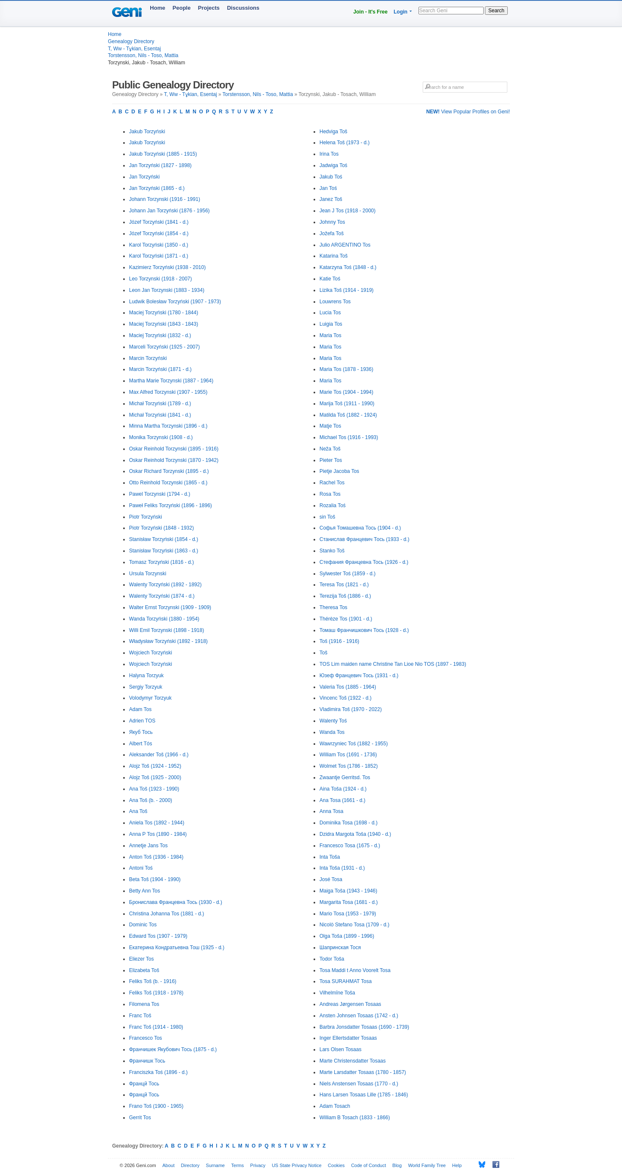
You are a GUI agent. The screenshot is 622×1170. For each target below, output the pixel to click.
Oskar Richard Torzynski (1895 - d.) (169, 471)
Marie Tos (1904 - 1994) (346, 392)
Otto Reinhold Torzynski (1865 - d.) (168, 483)
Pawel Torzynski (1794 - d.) (159, 494)
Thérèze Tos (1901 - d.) (345, 619)
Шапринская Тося (340, 947)
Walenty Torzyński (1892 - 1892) (165, 585)
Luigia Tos (330, 324)
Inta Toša (329, 857)
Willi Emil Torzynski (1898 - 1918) (166, 630)
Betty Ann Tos (144, 891)
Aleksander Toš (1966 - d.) (159, 755)
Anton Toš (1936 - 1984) (156, 857)
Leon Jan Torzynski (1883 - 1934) (166, 290)
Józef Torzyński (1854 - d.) (159, 233)
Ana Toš (138, 811)
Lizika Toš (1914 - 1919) (346, 290)
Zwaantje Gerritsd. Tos (344, 777)
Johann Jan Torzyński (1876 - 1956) (169, 211)
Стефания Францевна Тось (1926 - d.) (363, 562)
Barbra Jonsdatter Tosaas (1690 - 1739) (364, 1027)
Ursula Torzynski (147, 574)
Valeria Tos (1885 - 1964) (347, 687)
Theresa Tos (333, 607)
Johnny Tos (332, 222)
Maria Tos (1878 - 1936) (346, 369)
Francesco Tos (145, 1038)
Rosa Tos (330, 494)
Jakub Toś (330, 177)
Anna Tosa (331, 811)
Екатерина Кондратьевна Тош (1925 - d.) (176, 947)
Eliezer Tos (141, 959)
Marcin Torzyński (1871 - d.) (160, 369)
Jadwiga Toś (333, 165)
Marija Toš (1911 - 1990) (346, 403)
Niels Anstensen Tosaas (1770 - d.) (358, 1084)
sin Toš (327, 517)
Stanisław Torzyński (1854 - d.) (163, 539)
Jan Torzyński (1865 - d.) (156, 188)
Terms (237, 1165)
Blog (397, 1165)
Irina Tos (329, 154)
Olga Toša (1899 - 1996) (346, 936)
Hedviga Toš (333, 132)
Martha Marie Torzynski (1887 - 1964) (171, 381)
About (168, 1165)
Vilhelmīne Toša (337, 993)
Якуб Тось (141, 732)
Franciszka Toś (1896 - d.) (158, 1072)
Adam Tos (140, 709)
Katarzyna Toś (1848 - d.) (348, 267)
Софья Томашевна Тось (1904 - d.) (360, 528)
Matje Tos (330, 426)
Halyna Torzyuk (146, 675)
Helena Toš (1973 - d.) (344, 143)
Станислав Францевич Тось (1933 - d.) (364, 539)
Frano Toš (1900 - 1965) (156, 1106)
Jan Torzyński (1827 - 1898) (160, 165)
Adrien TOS (142, 721)
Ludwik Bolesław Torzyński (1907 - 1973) (175, 302)
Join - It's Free (370, 12)
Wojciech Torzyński (150, 653)
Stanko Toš (331, 551)
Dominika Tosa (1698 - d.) (348, 823)
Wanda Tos (331, 732)
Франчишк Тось (147, 1061)
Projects (209, 8)
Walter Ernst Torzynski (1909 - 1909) (170, 607)
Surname (215, 1165)
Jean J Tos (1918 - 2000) (347, 211)
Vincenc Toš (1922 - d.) (345, 698)
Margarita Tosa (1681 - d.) (348, 902)
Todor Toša (331, 959)
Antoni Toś (141, 868)
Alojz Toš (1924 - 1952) (155, 766)
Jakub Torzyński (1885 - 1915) (163, 154)
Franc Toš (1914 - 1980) (156, 1027)
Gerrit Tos (140, 1118)
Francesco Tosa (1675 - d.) (349, 846)
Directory (190, 1165)
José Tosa (330, 879)
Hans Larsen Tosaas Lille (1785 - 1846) (363, 1095)
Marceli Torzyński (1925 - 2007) (164, 347)
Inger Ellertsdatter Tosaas (348, 1038)
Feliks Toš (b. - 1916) (152, 981)
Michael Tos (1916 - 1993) (348, 437)
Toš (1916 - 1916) (339, 641)
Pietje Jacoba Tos (339, 471)
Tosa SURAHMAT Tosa (345, 981)
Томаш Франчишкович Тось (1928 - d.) (364, 630)
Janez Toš (330, 199)
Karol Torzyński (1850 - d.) (158, 245)
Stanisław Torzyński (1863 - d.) (163, 551)
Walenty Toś (333, 721)
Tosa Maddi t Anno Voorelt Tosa (355, 970)
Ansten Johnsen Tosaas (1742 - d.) (358, 1016)
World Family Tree (427, 1165)
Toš (323, 653)
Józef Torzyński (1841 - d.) (159, 222)
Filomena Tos (144, 1004)
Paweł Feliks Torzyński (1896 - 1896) (170, 505)
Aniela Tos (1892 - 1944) (156, 823)
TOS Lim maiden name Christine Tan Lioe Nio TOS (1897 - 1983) (392, 664)
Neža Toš (330, 449)
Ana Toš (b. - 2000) (150, 800)
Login (400, 12)
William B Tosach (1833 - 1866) (354, 1118)
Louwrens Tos (335, 302)
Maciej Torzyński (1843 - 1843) (163, 324)
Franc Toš (140, 1016)
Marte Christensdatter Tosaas (352, 1061)
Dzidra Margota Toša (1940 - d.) (355, 834)
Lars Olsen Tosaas (340, 1049)
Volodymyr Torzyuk (150, 698)
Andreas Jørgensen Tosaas (350, 1004)
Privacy (257, 1165)
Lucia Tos (330, 313)
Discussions (243, 8)
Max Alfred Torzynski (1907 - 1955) (168, 392)
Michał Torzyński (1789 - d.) (160, 403)
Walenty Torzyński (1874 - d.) (162, 596)
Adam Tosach (334, 1106)
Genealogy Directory (131, 41)
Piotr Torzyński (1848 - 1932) (161, 528)
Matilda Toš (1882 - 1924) (348, 415)
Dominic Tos (143, 925)
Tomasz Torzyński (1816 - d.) (161, 562)
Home (157, 8)
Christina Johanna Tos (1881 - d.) (166, 914)
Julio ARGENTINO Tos (344, 245)
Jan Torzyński (144, 177)
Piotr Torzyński (145, 517)
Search (496, 11)
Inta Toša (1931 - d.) (342, 868)
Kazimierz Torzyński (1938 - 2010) (167, 267)
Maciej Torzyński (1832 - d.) (160, 335)
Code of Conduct (368, 1165)
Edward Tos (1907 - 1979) (158, 936)
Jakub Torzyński (147, 132)
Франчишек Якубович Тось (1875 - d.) (173, 1049)
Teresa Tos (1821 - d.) (344, 585)
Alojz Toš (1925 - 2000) (155, 777)
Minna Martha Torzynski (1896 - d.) (168, 426)
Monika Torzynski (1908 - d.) (161, 437)
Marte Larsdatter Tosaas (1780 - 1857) (362, 1072)
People (182, 8)
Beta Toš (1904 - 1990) (155, 879)
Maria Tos (330, 335)
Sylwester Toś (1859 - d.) (347, 574)
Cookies (336, 1165)
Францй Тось (144, 1084)
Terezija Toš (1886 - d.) (345, 596)
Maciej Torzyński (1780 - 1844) (163, 313)
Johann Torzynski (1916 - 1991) (164, 199)
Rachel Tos (331, 483)
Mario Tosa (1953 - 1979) (347, 914)
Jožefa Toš (331, 233)
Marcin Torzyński (148, 358)
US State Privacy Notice (296, 1165)
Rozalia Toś (332, 505)
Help (457, 1165)
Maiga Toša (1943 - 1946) (348, 891)
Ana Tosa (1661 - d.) (342, 800)
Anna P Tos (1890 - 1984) (158, 834)
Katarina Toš (333, 256)
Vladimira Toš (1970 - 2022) (350, 709)
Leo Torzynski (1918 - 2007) (160, 279)
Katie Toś (329, 279)
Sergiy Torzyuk (145, 687)
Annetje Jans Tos (148, 846)
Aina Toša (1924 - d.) (342, 789)
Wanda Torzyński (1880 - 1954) (164, 619)
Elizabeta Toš (144, 970)
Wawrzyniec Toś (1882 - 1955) (353, 744)
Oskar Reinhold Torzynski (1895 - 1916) (173, 449)
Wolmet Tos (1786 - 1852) (348, 766)
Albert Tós (140, 744)
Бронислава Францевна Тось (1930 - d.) (175, 902)
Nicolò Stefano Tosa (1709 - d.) (354, 925)
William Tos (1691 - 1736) (348, 755)
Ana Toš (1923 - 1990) (154, 789)
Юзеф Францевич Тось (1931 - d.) (359, 675)
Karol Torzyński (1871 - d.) (158, 256)
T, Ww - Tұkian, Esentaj (134, 49)
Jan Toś (328, 188)
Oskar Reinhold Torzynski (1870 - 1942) (173, 460)
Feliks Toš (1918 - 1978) (156, 993)
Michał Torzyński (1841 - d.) (160, 415)
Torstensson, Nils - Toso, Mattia (143, 55)
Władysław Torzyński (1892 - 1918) (168, 641)
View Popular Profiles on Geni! (468, 112)
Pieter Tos (330, 460)
